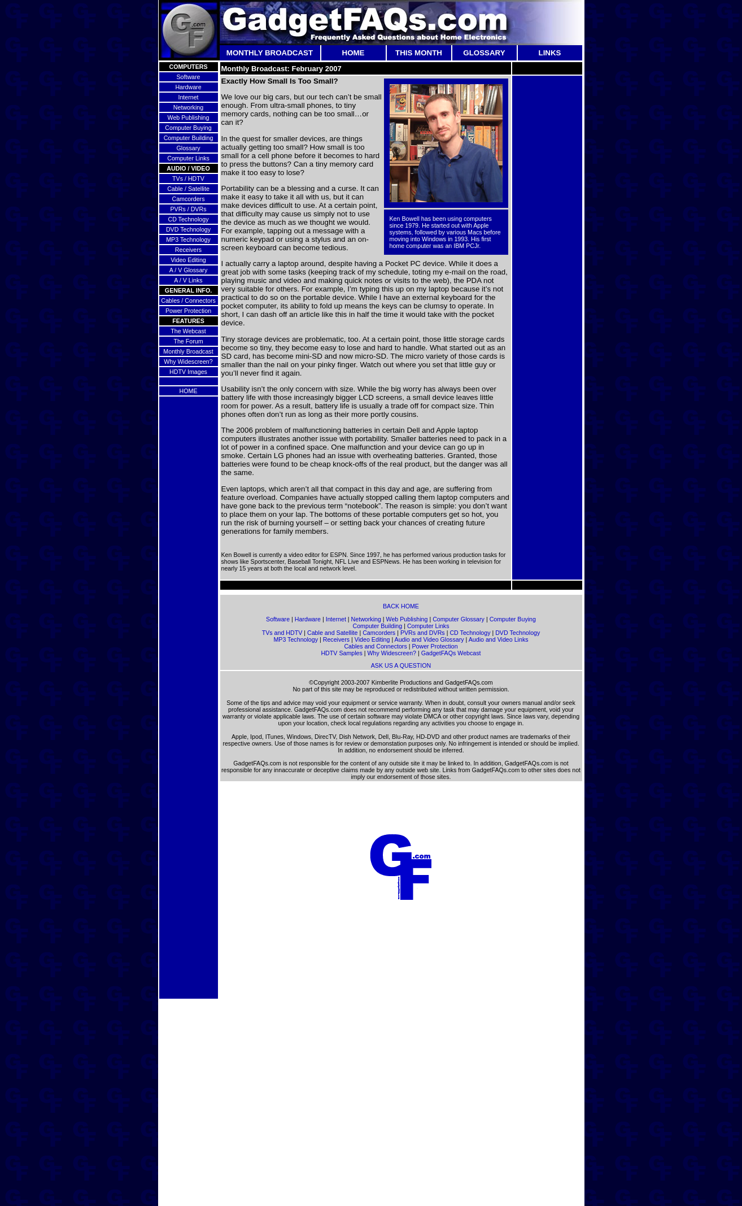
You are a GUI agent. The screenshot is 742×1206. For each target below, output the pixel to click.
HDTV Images (188, 371)
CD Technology (188, 219)
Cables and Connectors (375, 646)
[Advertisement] (547, 246)
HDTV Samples (341, 653)
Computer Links (188, 158)
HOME (353, 53)
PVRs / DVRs (189, 209)
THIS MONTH (418, 53)
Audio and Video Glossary (429, 639)
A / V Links (188, 280)
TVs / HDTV (188, 178)
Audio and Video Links (499, 639)
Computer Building (188, 137)
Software (188, 76)
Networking (188, 107)
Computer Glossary (459, 619)
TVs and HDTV (282, 632)
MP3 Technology (188, 239)
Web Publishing (188, 117)
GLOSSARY (484, 53)
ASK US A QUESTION (401, 665)
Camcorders (188, 198)
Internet (188, 97)
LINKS (550, 53)
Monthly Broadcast (188, 351)
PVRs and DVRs (422, 632)
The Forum (188, 341)
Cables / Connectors (188, 300)
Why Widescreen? (188, 361)
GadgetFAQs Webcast (451, 653)
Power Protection (188, 310)
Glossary (188, 148)
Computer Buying (188, 127)
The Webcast (188, 331)
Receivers (188, 249)
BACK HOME (401, 606)
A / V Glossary (188, 270)
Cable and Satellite (332, 632)
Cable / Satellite (188, 188)
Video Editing (188, 259)
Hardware (188, 87)
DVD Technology (188, 229)
